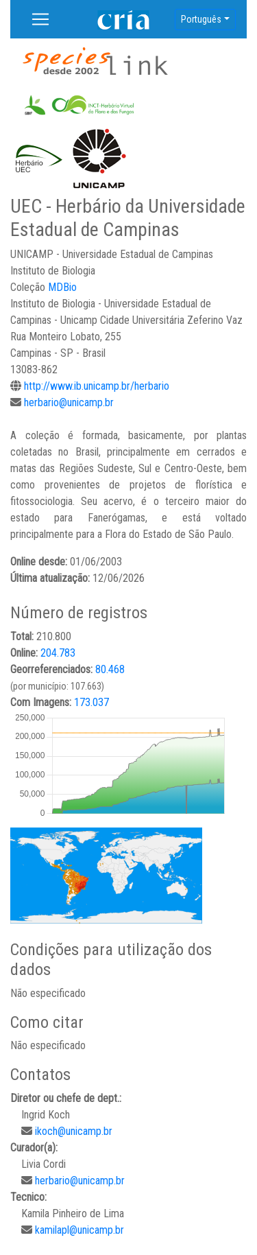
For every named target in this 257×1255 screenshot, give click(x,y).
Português (201, 19)
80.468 (110, 669)
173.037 (91, 702)
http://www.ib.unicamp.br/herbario (96, 385)
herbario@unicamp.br (69, 402)
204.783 (57, 652)
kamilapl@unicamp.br (79, 1229)
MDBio (62, 287)
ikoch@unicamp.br (73, 1131)
